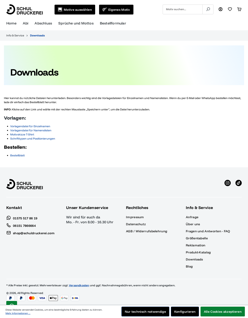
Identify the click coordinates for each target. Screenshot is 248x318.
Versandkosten (79, 285)
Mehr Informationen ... (17, 313)
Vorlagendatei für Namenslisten (30, 130)
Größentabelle (197, 238)
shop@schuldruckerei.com (30, 232)
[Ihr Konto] (220, 9)
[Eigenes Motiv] (116, 9)
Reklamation (195, 245)
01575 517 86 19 (21, 217)
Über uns (193, 224)
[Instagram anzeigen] (227, 184)
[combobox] (183, 9)
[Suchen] (207, 9)
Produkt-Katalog (198, 252)
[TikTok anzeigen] (238, 184)
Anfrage (192, 217)
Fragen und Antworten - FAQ (208, 231)
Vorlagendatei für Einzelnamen (30, 126)
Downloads (194, 259)
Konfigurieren (185, 311)
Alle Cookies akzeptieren (223, 311)
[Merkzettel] (230, 9)
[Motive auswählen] (75, 9)
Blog (189, 266)
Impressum (135, 217)
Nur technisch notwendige (145, 311)
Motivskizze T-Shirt (22, 134)
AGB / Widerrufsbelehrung (146, 231)
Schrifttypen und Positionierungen (33, 138)
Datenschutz (136, 224)
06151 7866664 (21, 224)
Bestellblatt (17, 155)
